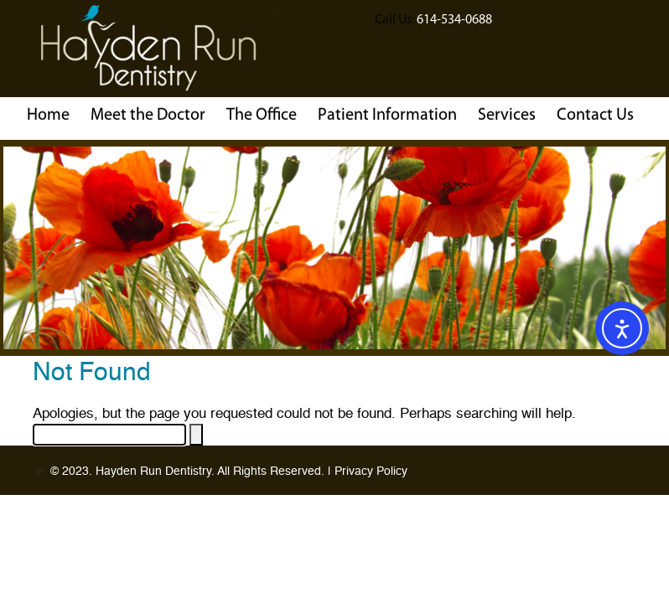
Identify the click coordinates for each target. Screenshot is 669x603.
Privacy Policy (370, 471)
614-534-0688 (454, 19)
